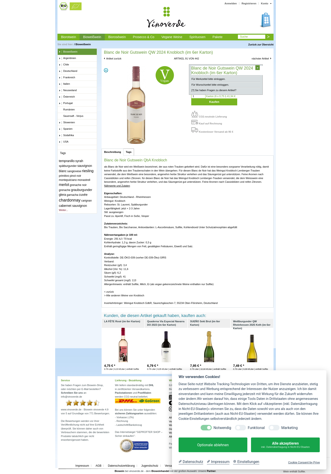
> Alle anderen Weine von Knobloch (124, 295)
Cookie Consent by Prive (304, 462)
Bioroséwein (117, 37)
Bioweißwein (92, 37)
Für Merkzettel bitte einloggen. (208, 79)
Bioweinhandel (160, 471)
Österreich (67, 96)
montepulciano (68, 180)
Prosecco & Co (143, 37)
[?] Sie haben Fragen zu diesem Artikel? (213, 90)
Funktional (256, 428)
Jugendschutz (149, 465)
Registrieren (249, 3)
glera (62, 194)
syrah (79, 161)
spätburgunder (68, 166)
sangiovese (74, 171)
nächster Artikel (260, 58)
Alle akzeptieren (285, 445)
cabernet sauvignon (73, 206)
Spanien (65, 129)
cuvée (83, 194)
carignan (86, 200)
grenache (64, 190)
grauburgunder (81, 190)
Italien (64, 84)
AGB (98, 465)
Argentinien (67, 58)
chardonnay (69, 200)
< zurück (109, 291)
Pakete (218, 37)
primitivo (64, 175)
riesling (88, 171)
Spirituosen (197, 37)
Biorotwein (68, 37)
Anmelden (231, 3)
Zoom (106, 70)
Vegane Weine (171, 37)
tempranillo (66, 161)
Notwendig (222, 428)
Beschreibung (112, 152)
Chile (64, 64)
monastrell (83, 180)
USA (63, 141)
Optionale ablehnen (213, 445)
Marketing (289, 428)
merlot (64, 185)
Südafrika (66, 135)
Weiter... (63, 210)
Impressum (82, 465)
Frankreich (67, 77)
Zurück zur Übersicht (261, 44)
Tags (128, 152)
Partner (211, 471)
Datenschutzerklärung (121, 465)
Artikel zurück (113, 58)
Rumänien (67, 109)
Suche (244, 36)
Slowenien (67, 122)
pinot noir (75, 175)
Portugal (66, 103)
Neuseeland (68, 90)
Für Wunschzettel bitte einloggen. (210, 84)
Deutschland (68, 71)
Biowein (119, 471)
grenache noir (78, 185)
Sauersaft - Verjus (71, 116)
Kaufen (214, 102)
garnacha (72, 194)
